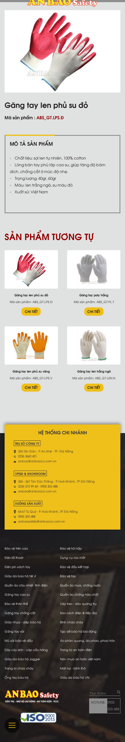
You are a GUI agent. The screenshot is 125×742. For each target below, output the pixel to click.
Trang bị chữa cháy (19, 668)
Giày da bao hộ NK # (20, 576)
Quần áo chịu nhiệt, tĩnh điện (26, 585)
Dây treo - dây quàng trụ (78, 604)
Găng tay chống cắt (20, 613)
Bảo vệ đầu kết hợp (74, 567)
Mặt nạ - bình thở (72, 668)
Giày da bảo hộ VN (74, 677)
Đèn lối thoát (14, 557)
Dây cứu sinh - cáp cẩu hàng (26, 650)
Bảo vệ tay (68, 576)
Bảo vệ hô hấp (71, 548)
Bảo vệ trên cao (16, 548)
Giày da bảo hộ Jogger (22, 659)
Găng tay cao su (17, 594)
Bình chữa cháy (71, 622)
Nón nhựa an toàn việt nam (80, 659)
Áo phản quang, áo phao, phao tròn (87, 640)
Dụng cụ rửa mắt (72, 557)
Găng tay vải (14, 631)
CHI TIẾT (31, 311)
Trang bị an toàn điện (76, 650)
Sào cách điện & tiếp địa (78, 613)
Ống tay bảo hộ (16, 677)
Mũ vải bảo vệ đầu (19, 640)
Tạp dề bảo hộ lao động (78, 631)
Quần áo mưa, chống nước (80, 585)
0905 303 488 (113, 705)
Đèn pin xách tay (17, 567)
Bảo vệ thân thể (16, 604)
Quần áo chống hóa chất (79, 594)
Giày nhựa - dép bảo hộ (23, 622)
